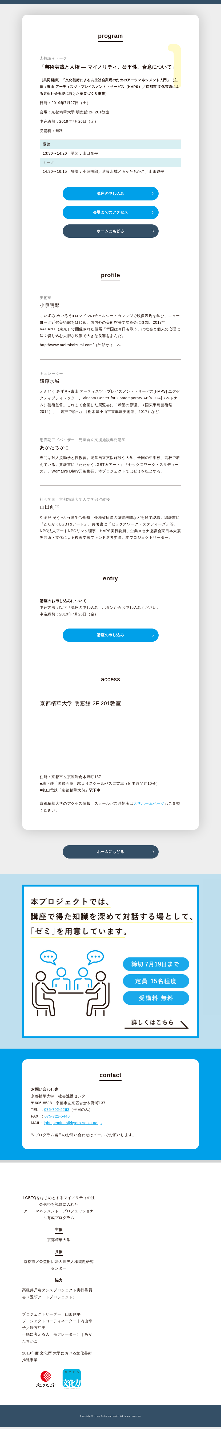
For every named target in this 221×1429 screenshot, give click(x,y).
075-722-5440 (57, 1118)
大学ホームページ (148, 804)
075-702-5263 (57, 1112)
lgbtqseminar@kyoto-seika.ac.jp (73, 1125)
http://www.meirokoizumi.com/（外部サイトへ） (82, 346)
